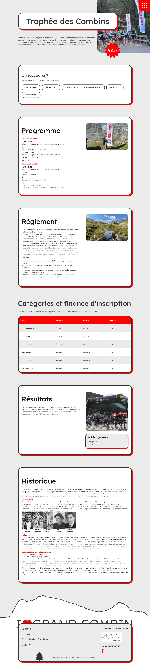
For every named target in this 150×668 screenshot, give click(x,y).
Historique (31, 95)
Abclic (85, 657)
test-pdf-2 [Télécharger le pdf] (93, 442)
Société (26, 628)
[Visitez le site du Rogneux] (114, 637)
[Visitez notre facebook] (114, 651)
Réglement (51, 87)
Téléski (26, 634)
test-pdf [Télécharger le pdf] (92, 444)
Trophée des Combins (35, 639)
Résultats (114, 87)
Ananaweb (93, 657)
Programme (31, 87)
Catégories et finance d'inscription (83, 87)
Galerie (26, 644)
